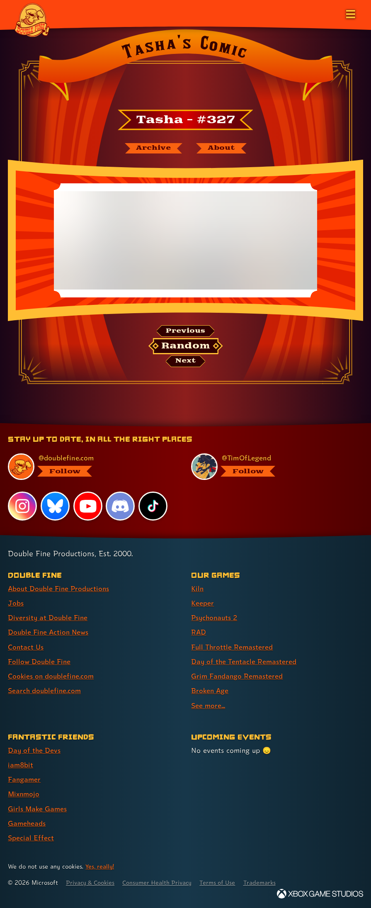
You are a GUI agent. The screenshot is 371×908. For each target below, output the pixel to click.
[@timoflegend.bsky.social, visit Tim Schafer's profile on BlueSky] (272, 467)
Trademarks (268, 882)
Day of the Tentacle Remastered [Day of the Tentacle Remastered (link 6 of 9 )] (244, 661)
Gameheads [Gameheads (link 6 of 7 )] (27, 823)
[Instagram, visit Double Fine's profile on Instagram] (22, 507)
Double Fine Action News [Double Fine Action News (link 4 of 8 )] (49, 632)
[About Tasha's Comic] (221, 148)
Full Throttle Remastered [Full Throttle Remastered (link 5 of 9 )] (232, 647)
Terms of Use (224, 882)
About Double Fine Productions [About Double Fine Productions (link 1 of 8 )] (60, 589)
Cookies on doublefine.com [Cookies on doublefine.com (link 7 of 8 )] (52, 676)
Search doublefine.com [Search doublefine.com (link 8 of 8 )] (45, 691)
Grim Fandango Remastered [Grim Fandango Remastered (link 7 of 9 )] (237, 676)
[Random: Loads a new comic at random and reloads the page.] (185, 347)
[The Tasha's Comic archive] (153, 148)
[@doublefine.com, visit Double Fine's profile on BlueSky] (89, 467)
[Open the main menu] (350, 13)
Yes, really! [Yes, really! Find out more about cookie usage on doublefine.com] (100, 865)
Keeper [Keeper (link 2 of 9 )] (202, 603)
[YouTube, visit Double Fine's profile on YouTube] (87, 507)
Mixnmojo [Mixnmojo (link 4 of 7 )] (24, 794)
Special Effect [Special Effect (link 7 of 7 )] (31, 837)
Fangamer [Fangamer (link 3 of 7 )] (24, 779)
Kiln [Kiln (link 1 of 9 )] (197, 589)
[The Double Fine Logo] (32, 19)
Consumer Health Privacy (162, 882)
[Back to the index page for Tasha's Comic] (185, 67)
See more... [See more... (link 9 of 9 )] (208, 705)
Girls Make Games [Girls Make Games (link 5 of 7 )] (38, 808)
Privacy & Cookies (92, 882)
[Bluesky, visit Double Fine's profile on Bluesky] (55, 507)
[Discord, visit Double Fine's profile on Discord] (120, 507)
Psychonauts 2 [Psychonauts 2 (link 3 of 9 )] (215, 618)
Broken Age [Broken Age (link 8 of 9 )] (210, 691)
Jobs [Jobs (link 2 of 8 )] (16, 603)
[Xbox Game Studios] (320, 893)
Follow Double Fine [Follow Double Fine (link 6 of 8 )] (40, 661)
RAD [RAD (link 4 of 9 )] (198, 632)
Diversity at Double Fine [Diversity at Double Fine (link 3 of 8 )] (48, 618)
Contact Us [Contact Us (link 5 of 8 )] (26, 647)
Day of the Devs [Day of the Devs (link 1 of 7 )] (34, 750)
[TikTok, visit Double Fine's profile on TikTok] (152, 507)
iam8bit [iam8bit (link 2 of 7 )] (21, 765)
